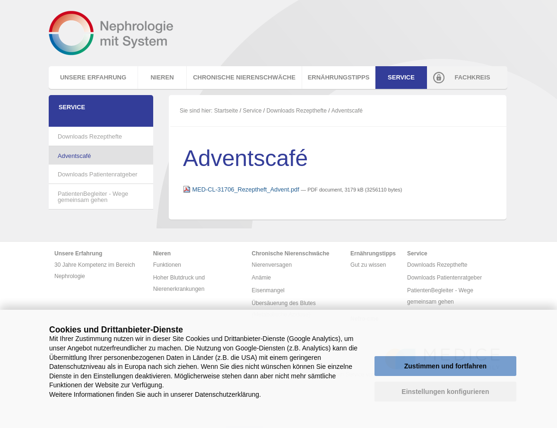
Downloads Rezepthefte (296, 110)
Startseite (226, 110)
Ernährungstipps (339, 77)
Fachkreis (472, 77)
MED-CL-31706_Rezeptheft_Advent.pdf (242, 189)
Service (401, 77)
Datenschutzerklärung (227, 394)
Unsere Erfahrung (93, 77)
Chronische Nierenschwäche (244, 77)
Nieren (162, 77)
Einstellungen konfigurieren (445, 391)
